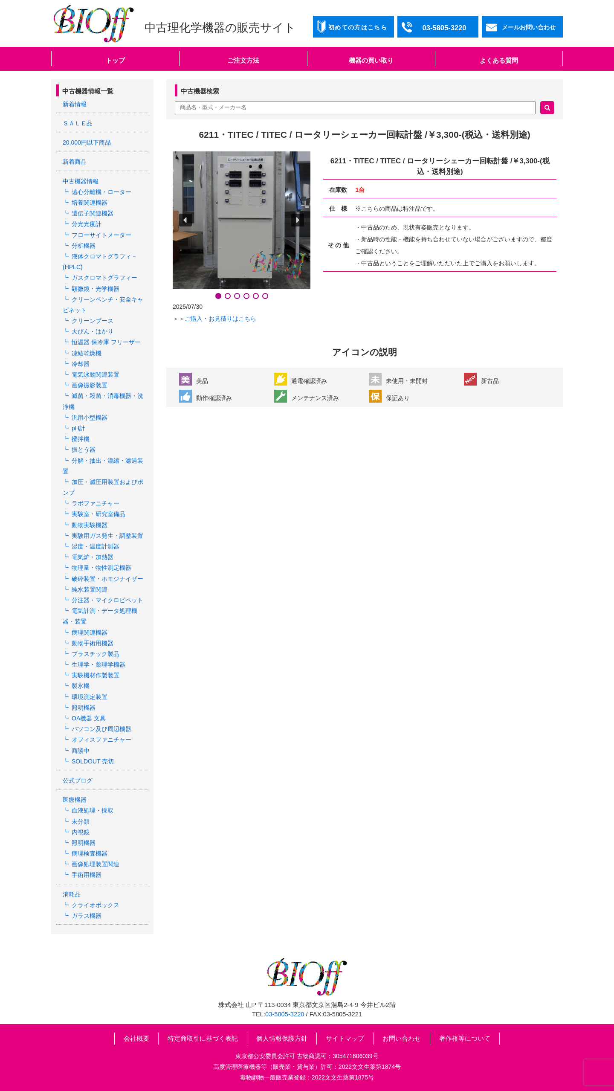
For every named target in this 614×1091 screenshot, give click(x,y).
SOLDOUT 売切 (93, 761)
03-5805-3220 (284, 1014)
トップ (115, 60)
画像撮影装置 (89, 385)
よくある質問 (499, 60)
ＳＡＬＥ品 (78, 123)
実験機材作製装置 (95, 675)
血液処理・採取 (92, 810)
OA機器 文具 (89, 718)
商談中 (81, 750)
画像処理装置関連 (95, 864)
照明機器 (84, 707)
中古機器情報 (80, 181)
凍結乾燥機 (86, 353)
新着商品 (75, 161)
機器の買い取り (371, 60)
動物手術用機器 (92, 643)
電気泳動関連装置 (95, 374)
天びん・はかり (92, 331)
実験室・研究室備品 (98, 514)
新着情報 (75, 104)
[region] (241, 226)
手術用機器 (86, 874)
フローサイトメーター (101, 235)
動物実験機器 (89, 525)
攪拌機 (81, 438)
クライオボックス (95, 905)
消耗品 (72, 894)
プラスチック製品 (95, 653)
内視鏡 (81, 832)
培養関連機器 (89, 202)
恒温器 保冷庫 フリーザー (106, 342)
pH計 (78, 428)
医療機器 (75, 799)
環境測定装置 (89, 696)
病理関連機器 (89, 632)
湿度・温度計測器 (95, 546)
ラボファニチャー (95, 503)
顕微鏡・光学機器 (95, 288)
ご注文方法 (243, 60)
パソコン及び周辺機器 (101, 728)
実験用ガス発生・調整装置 (107, 535)
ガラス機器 (86, 915)
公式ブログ (78, 780)
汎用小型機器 (89, 417)
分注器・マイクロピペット (107, 600)
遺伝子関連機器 (92, 213)
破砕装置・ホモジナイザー (107, 578)
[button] (185, 220)
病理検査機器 (89, 853)
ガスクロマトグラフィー (104, 277)
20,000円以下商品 (87, 142)
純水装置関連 (89, 589)
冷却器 (81, 363)
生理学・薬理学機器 (98, 664)
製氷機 (81, 685)
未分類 (81, 821)
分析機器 (84, 245)
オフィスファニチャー (101, 739)
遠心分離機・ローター (101, 192)
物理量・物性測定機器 (101, 567)
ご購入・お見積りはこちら (220, 318)
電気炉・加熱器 (92, 557)
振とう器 (84, 449)
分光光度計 (86, 224)
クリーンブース (92, 320)
